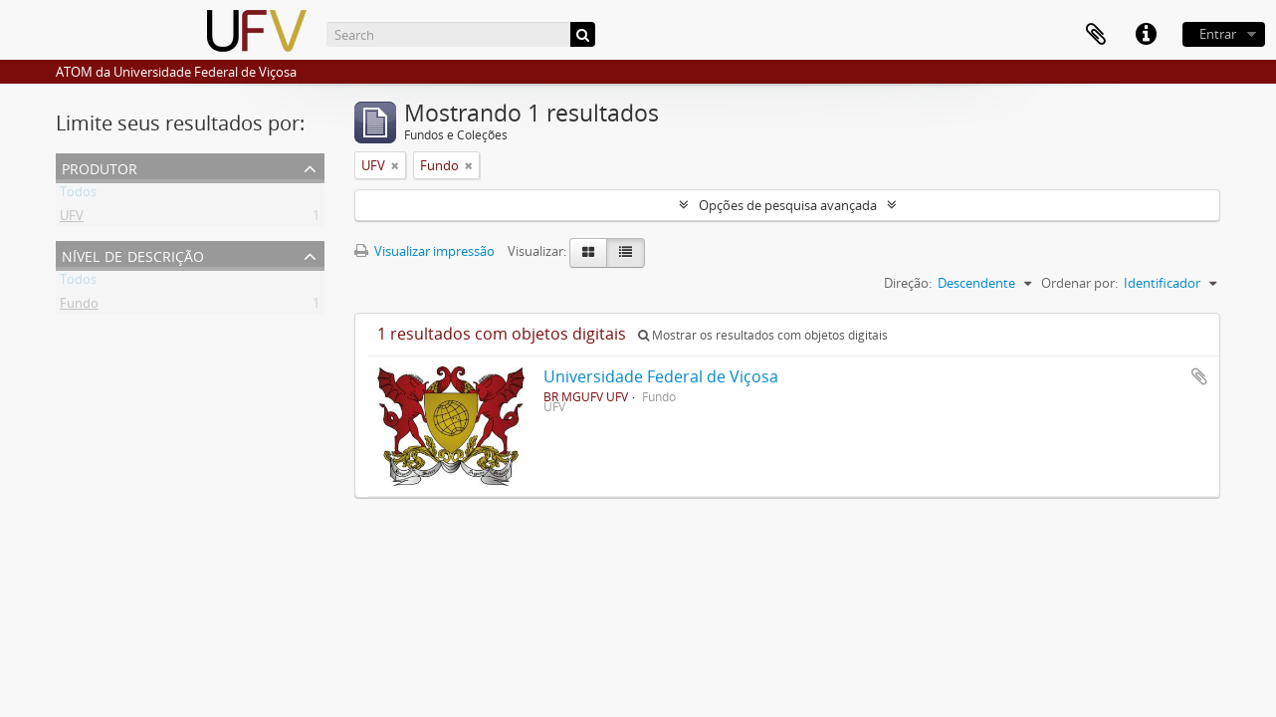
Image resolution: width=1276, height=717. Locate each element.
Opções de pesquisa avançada (788, 205)
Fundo (79, 307)
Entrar (1217, 34)
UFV (72, 219)
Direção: (908, 283)
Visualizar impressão (424, 251)
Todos (78, 195)
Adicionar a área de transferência (1199, 376)
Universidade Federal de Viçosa (660, 376)
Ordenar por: (1079, 283)
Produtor (99, 166)
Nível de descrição (133, 254)
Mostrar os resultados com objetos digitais (763, 335)
